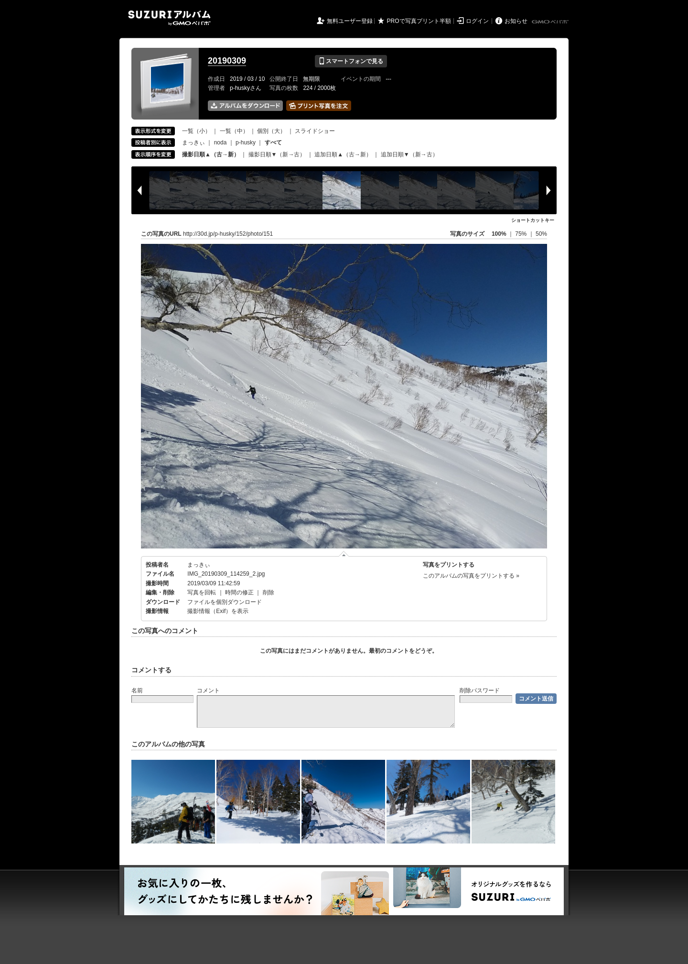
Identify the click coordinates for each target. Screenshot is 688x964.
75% (521, 233)
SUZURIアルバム (169, 18)
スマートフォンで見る (351, 61)
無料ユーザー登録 (350, 21)
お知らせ (516, 21)
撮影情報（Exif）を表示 (217, 611)
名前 (137, 690)
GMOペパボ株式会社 (551, 22)
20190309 (227, 61)
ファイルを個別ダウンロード (224, 602)
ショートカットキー (532, 220)
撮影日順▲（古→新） (210, 154)
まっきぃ (193, 142)
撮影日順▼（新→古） (277, 154)
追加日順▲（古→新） (343, 154)
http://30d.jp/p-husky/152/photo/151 (228, 233)
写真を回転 (201, 592)
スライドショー (315, 131)
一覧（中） (234, 131)
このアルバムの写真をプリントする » (471, 575)
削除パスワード (480, 690)
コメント (208, 690)
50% (541, 233)
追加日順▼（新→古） (409, 154)
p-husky (246, 142)
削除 (268, 592)
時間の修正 (239, 592)
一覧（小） (196, 131)
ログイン (477, 21)
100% (499, 233)
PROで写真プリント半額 (419, 21)
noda (220, 142)
